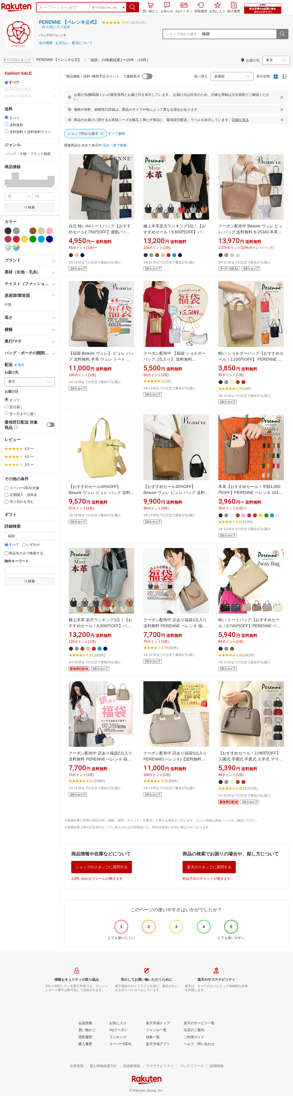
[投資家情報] (131, 1066)
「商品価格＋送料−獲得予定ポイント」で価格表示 (101, 76)
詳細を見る (240, 120)
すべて (12, 545)
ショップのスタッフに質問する (102, 867)
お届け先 (11, 372)
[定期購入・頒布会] (6, 495)
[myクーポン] (118, 1030)
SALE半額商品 (30, 96)
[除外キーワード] (30, 570)
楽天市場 (16, 7)
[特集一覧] (153, 1037)
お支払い (62, 43)
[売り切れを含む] (6, 502)
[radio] (6, 117)
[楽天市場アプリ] (158, 1044)
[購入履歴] (85, 1044)
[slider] (5, 187)
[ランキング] (117, 1037)
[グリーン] (32, 239)
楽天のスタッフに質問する (209, 867)
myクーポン (183, 8)
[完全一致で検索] (115, 145)
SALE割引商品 (30, 89)
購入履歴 (233, 7)
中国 (8, 305)
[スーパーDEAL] (120, 1044)
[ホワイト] (24, 230)
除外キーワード (17, 561)
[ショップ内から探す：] (238, 34)
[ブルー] (41, 239)
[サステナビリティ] (160, 1066)
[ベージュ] (41, 230)
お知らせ (167, 7)
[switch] (51, 424)
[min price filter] (16, 196)
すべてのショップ (17, 60)
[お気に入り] (117, 1023)
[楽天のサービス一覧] (199, 1023)
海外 (19, 365)
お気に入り (217, 7)
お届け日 (11, 392)
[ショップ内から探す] (85, 133)
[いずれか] (24, 545)
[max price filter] (43, 196)
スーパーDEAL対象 (22, 488)
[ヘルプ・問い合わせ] (199, 1044)
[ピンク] (49, 230)
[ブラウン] (32, 230)
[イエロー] (24, 239)
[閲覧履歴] (85, 1037)
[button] (132, 7)
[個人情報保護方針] (103, 1066)
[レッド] (16, 239)
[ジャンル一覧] (156, 1030)
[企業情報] (77, 1066)
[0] (6, 89)
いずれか (31, 545)
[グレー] (16, 230)
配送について (82, 43)
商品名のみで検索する (24, 553)
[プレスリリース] (192, 1066)
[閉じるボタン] (282, 97)
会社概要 (46, 43)
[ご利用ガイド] (194, 1037)
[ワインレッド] (8, 239)
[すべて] (6, 82)
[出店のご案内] (194, 1030)
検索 (29, 207)
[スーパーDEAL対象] (6, 488)
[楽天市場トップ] (158, 1023)
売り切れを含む (19, 502)
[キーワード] (30, 536)
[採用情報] (216, 1066)
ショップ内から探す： (183, 34)
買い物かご (150, 7)
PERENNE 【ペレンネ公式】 (69, 22)
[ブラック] (8, 230)
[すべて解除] (116, 134)
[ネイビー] (49, 239)
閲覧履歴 (201, 7)
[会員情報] (85, 1023)
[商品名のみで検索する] (6, 553)
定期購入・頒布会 (21, 495)
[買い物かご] (87, 1030)
